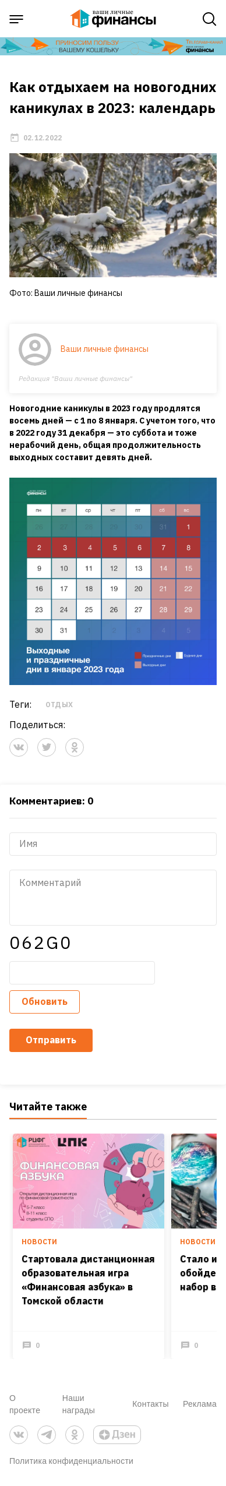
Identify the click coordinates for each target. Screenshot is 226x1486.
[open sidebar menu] (16, 19)
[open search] (209, 19)
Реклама (200, 1404)
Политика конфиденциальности (71, 1461)
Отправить (51, 1040)
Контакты (150, 1404)
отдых (59, 704)
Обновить (45, 1001)
